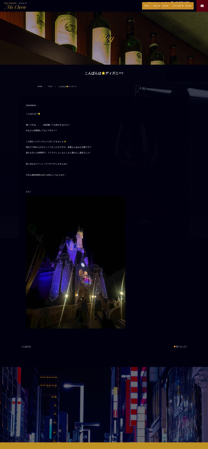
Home (136, 6)
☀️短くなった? (180, 346)
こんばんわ (26, 346)
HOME (40, 86)
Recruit (186, 6)
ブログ (50, 86)
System (158, 6)
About (146, 6)
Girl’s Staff (171, 6)
